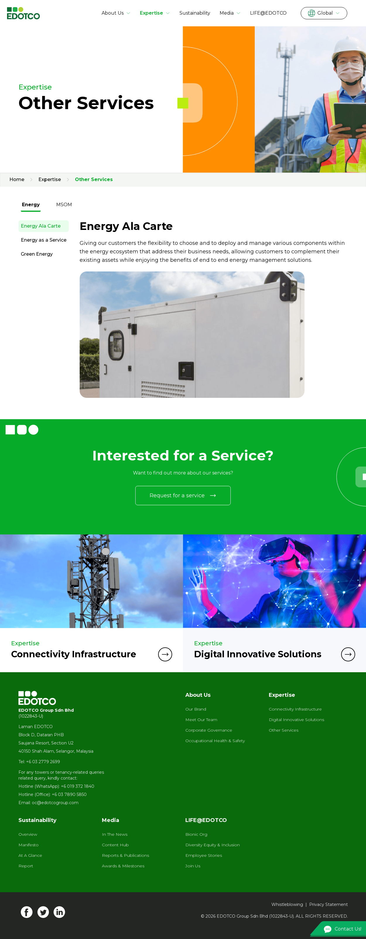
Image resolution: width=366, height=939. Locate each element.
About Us (116, 13)
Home (16, 179)
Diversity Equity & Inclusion (212, 844)
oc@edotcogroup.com (55, 802)
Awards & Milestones (123, 866)
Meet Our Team (201, 719)
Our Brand (195, 709)
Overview (27, 834)
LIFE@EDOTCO (268, 13)
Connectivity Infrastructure (295, 709)
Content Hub (115, 844)
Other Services (283, 730)
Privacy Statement (328, 904)
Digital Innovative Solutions (296, 719)
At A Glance (30, 855)
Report (25, 866)
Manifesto (28, 844)
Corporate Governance (208, 730)
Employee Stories (203, 855)
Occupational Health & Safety (215, 740)
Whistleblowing (287, 904)
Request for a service (183, 495)
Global (324, 13)
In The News (114, 834)
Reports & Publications (125, 855)
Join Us (192, 866)
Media (230, 13)
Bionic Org (196, 834)
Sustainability (194, 13)
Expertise (155, 13)
